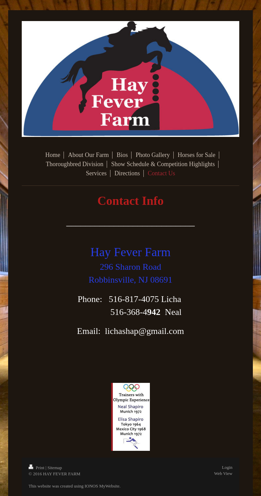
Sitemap (55, 467)
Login (227, 467)
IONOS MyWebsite (102, 486)
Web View (223, 473)
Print (37, 467)
